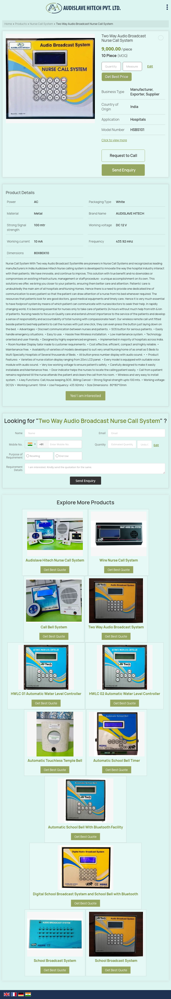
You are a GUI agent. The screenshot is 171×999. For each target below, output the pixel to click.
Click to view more (114, 140)
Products (21, 24)
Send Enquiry (124, 170)
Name (18, 433)
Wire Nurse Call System (119, 560)
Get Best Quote (55, 570)
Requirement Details (14, 468)
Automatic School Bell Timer (116, 760)
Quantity (100, 444)
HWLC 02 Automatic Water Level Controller (124, 693)
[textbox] (132, 66)
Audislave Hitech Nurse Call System (55, 560)
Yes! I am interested (85, 395)
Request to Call (123, 155)
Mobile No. (15, 444)
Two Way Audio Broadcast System (116, 627)
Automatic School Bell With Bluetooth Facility (85, 827)
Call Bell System (54, 627)
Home (8, 24)
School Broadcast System (55, 960)
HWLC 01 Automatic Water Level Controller (46, 693)
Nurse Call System (41, 24)
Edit (150, 66)
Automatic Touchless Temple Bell (55, 760)
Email (102, 433)
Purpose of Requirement (14, 456)
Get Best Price (116, 76)
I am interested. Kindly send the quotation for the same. (95, 468)
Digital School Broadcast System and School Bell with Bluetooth (85, 894)
